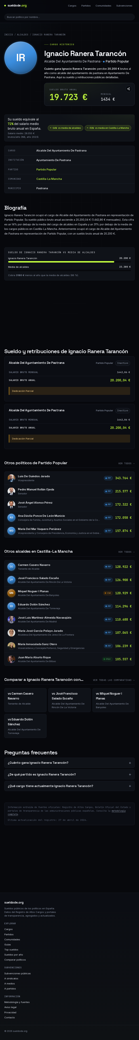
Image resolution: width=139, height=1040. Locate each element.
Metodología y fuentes (17, 1002)
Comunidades (103, 5)
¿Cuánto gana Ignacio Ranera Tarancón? (38, 763)
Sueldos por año (13, 954)
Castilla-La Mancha (49, 179)
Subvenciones (124, 5)
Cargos (72, 5)
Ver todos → (126, 463)
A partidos (10, 988)
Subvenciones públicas (17, 973)
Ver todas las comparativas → (114, 680)
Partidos (85, 5)
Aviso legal (10, 1007)
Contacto (9, 1017)
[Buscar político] (69, 17)
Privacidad (10, 1012)
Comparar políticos (15, 959)
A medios (9, 983)
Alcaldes (23, 34)
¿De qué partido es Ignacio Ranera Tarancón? (42, 774)
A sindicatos (11, 978)
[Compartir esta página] (128, 89)
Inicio (8, 34)
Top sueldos (11, 949)
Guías (7, 944)
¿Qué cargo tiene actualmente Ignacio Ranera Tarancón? (50, 786)
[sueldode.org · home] (15, 5)
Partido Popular (117, 61)
